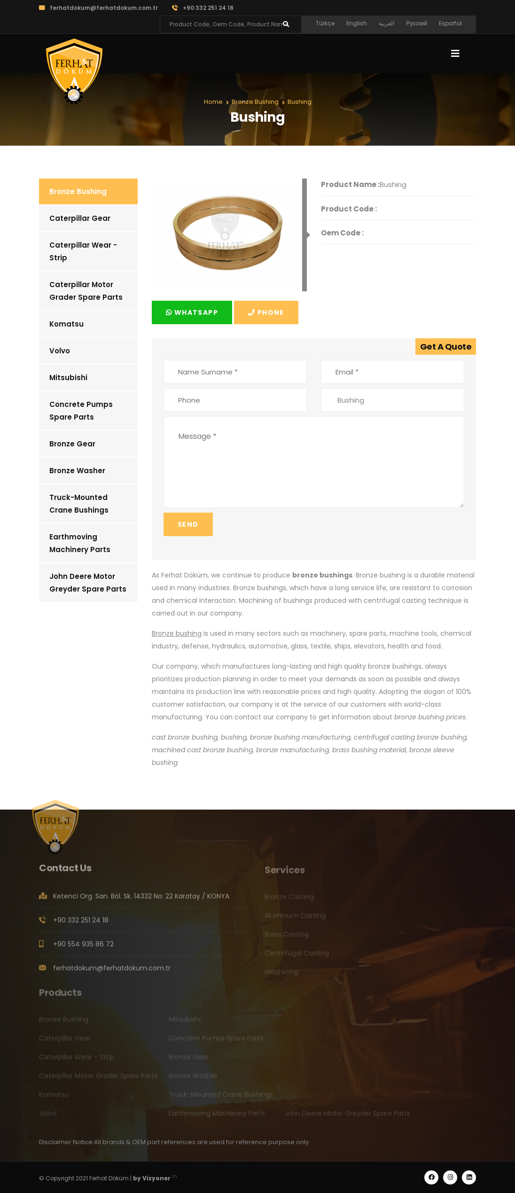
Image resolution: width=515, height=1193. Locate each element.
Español (450, 23)
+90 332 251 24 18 (203, 8)
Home (213, 101)
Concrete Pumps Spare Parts (81, 410)
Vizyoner (156, 1178)
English (356, 23)
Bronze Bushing (78, 191)
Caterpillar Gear (79, 218)
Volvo (59, 351)
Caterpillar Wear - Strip (83, 251)
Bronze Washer (77, 471)
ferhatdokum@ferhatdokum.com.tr (98, 8)
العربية (386, 23)
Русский (416, 23)
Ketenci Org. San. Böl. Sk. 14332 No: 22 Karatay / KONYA (141, 899)
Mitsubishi (68, 377)
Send (188, 524)
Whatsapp (192, 312)
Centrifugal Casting (297, 955)
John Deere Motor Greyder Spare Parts (87, 582)
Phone (266, 312)
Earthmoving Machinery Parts (79, 543)
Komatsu (66, 324)
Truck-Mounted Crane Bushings (79, 503)
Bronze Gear (72, 444)
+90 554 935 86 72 (83, 947)
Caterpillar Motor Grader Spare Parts (86, 291)
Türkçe (325, 23)
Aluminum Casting (295, 918)
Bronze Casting (289, 899)
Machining (281, 974)
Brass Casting (287, 937)
